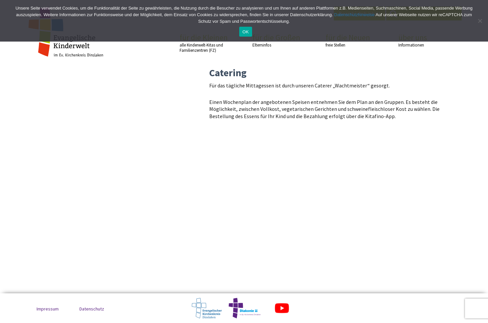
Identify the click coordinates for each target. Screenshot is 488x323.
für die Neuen (350, 40)
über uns (423, 40)
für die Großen (277, 40)
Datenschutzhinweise (354, 14)
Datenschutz (91, 309)
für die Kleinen (204, 43)
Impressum (48, 309)
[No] (479, 20)
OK (246, 31)
